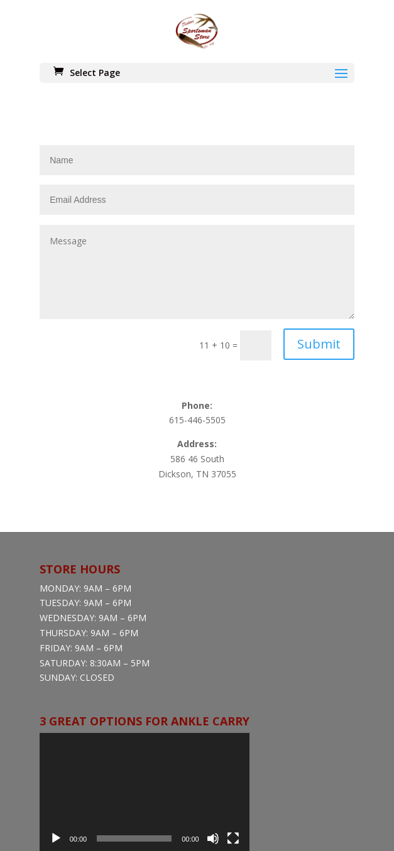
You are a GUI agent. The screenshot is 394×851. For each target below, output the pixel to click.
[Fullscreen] (233, 743)
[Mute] (213, 743)
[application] (144, 697)
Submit (319, 249)
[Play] (56, 743)
